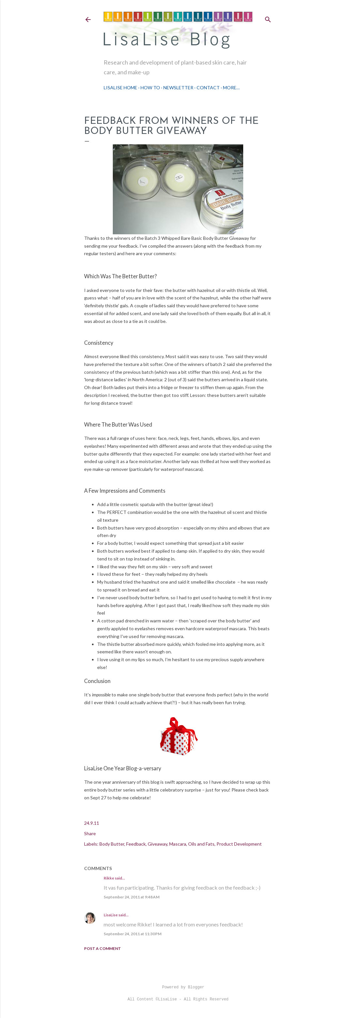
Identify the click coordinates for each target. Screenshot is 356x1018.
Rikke (109, 878)
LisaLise (111, 914)
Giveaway (157, 844)
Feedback (136, 844)
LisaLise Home (120, 87)
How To (150, 87)
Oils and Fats (201, 844)
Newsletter (178, 87)
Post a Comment (102, 948)
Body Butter (111, 844)
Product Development (239, 844)
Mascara (177, 844)
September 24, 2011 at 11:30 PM (132, 933)
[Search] (268, 18)
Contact (208, 87)
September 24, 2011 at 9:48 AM (131, 896)
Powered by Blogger (178, 987)
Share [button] (90, 833)
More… (231, 87)
